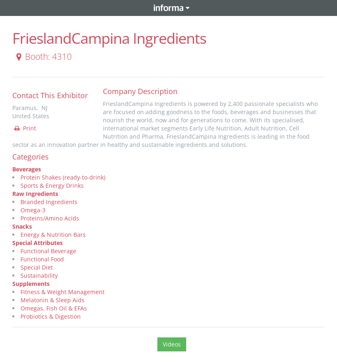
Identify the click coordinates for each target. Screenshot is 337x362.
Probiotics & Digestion (50, 316)
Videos (172, 344)
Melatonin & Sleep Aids (52, 300)
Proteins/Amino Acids (49, 218)
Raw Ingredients (35, 194)
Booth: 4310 (42, 56)
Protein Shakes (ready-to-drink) (62, 177)
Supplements (31, 284)
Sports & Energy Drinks (52, 185)
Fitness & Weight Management (62, 292)
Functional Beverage (48, 251)
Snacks (22, 226)
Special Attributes (37, 243)
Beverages (26, 169)
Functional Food (42, 259)
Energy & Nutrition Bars (53, 234)
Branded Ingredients (48, 202)
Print (24, 128)
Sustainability (39, 275)
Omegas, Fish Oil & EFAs (53, 308)
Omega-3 (33, 210)
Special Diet (36, 267)
